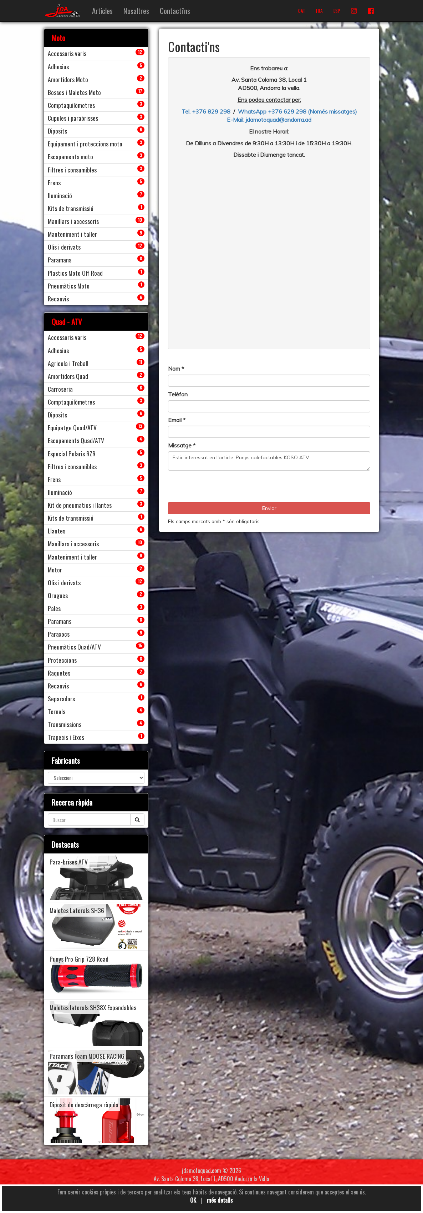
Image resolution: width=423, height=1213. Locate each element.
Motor (55, 569)
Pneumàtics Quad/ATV (74, 646)
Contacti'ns (175, 10)
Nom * (176, 368)
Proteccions (62, 660)
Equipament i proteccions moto (85, 143)
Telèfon (178, 394)
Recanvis (58, 298)
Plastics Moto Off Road (75, 272)
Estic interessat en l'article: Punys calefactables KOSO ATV (269, 461)
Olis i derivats (64, 246)
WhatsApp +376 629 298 (273, 111)
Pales (54, 608)
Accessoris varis (67, 53)
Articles (102, 10)
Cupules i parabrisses (73, 117)
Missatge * (181, 445)
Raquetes (59, 672)
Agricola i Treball (68, 363)
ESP (336, 10)
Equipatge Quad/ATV (72, 427)
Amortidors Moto (68, 79)
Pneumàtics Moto (69, 285)
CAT (301, 10)
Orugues (58, 595)
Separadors (61, 698)
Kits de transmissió (70, 208)
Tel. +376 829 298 (206, 111)
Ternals (56, 711)
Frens (54, 182)
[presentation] (222, 488)
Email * (176, 419)
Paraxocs (59, 633)
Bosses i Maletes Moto (74, 92)
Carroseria (60, 389)
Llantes (56, 530)
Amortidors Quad (68, 376)
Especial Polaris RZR (72, 453)
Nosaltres (136, 10)
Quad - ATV (67, 321)
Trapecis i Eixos (66, 737)
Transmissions (64, 724)
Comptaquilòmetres (71, 105)
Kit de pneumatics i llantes (80, 505)
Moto (58, 37)
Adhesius (58, 66)
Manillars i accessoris (73, 221)
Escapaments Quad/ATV (76, 440)
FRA (319, 10)
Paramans (59, 259)
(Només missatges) (332, 111)
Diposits (57, 130)
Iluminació (60, 195)
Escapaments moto (70, 156)
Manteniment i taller (72, 234)
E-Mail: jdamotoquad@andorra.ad (269, 119)
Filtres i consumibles (72, 169)
